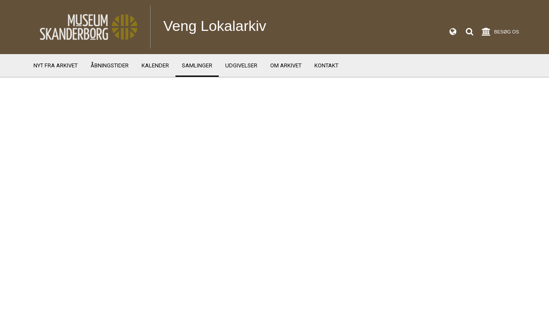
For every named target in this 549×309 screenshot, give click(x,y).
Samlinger (197, 65)
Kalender (155, 65)
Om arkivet (286, 65)
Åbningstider (109, 65)
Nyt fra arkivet (55, 65)
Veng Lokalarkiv (214, 26)
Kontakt (326, 65)
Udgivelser (241, 65)
